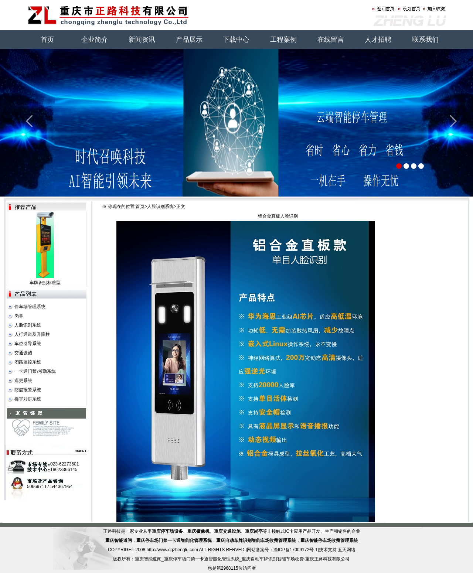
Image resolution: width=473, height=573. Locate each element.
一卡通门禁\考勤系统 (34, 371)
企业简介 (94, 39)
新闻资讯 (142, 39)
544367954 (61, 486)
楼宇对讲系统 (27, 399)
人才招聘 (378, 39)
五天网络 (346, 549)
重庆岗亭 (254, 531)
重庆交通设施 (227, 531)
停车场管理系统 (29, 306)
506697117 (38, 486)
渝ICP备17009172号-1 (295, 549)
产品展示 (189, 39)
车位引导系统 (27, 343)
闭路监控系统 (27, 362)
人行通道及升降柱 (32, 334)
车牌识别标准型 (45, 282)
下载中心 (236, 39)
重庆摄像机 (198, 531)
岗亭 (18, 315)
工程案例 (283, 39)
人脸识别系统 (27, 325)
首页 (47, 39)
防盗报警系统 (27, 389)
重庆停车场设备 (167, 531)
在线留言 (330, 39)
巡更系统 (23, 380)
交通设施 (23, 352)
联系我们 (425, 39)
